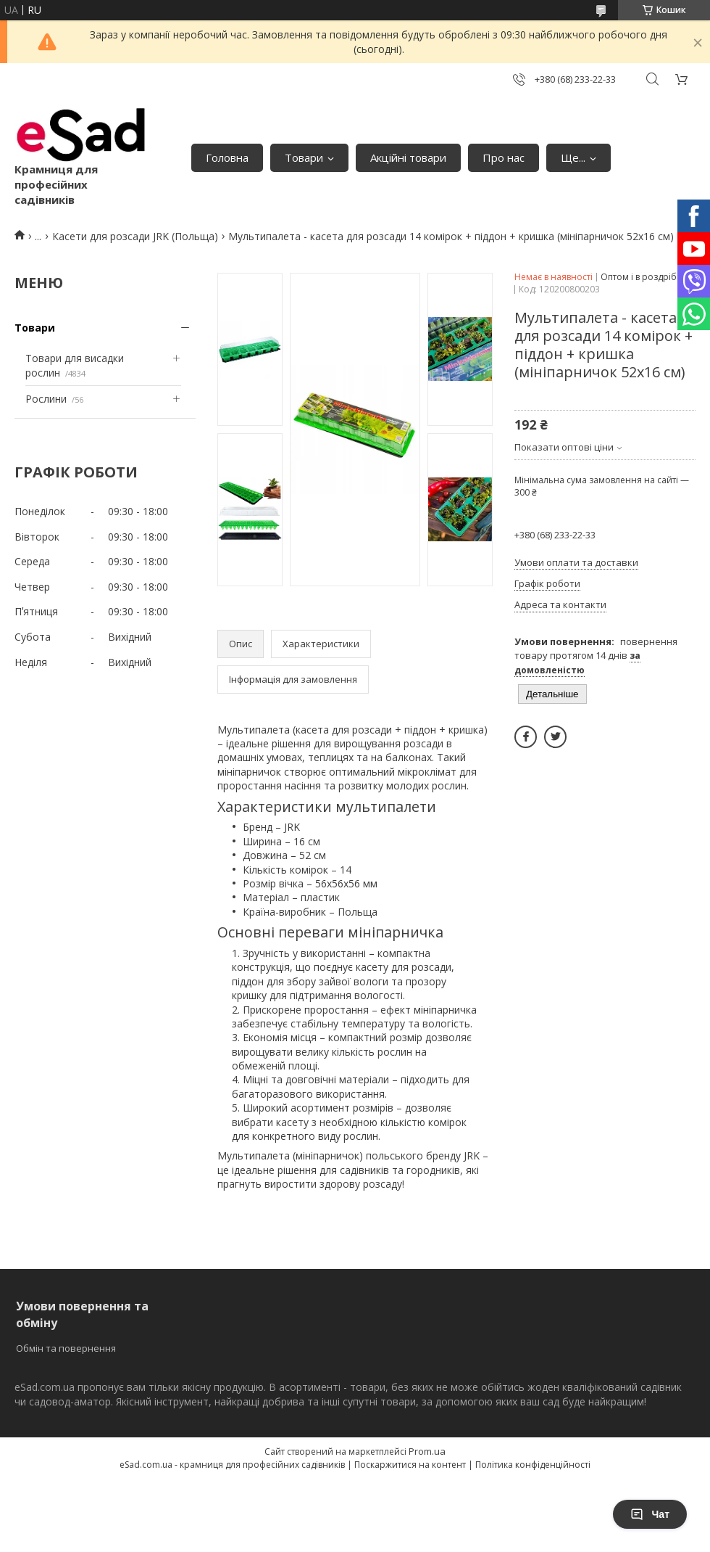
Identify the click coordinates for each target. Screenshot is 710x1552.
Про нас (504, 157)
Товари (304, 157)
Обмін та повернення (66, 1348)
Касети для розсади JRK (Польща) (135, 236)
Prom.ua (427, 1451)
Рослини (46, 399)
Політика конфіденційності (532, 1464)
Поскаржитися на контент (410, 1464)
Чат (649, 1514)
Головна (227, 157)
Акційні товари (408, 157)
